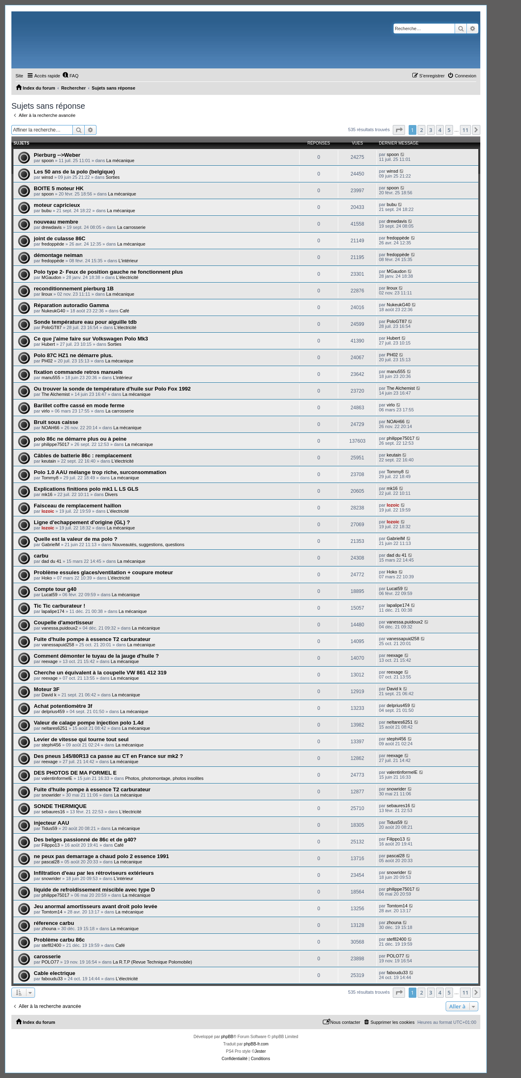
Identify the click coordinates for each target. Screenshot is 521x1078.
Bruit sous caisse (56, 422)
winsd (47, 177)
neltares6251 (55, 728)
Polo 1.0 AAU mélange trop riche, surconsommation (100, 472)
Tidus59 (49, 828)
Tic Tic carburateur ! (59, 606)
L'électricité (127, 277)
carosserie (47, 956)
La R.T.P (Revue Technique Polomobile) (152, 961)
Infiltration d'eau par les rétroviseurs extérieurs (94, 873)
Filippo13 (51, 845)
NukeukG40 (53, 310)
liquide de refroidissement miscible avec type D (94, 890)
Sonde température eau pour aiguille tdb (85, 322)
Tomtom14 (52, 911)
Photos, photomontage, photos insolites (164, 778)
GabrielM (51, 544)
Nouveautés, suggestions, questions (148, 544)
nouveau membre (56, 222)
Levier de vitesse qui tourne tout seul (81, 739)
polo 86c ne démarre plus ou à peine (80, 439)
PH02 (47, 360)
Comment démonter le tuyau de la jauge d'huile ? (96, 656)
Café (124, 310)
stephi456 (51, 744)
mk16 (47, 494)
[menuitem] (70, 76)
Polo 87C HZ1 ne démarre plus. (73, 355)
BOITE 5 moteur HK (58, 188)
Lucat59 (49, 594)
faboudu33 (52, 978)
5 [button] (449, 130)
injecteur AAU (51, 823)
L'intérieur (128, 260)
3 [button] (430, 130)
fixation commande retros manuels (78, 372)
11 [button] (465, 130)
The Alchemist (56, 394)
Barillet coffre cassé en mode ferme (79, 405)
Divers (111, 494)
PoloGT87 (52, 327)
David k (49, 694)
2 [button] (421, 130)
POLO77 (50, 961)
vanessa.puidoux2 (60, 628)
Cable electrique (54, 973)
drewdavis (52, 227)
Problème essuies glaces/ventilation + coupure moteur (103, 572)
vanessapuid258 (58, 644)
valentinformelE (57, 778)
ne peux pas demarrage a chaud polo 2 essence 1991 (101, 856)
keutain (49, 461)
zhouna (49, 928)
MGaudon (51, 277)
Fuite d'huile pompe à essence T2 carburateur (92, 639)
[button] (399, 130)
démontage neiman (58, 255)
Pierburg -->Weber (57, 155)
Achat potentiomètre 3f (63, 706)
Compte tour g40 (55, 589)
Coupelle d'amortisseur (63, 622)
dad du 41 (51, 561)
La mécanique (120, 160)
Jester (260, 1051)
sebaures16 (53, 811)
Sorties (113, 177)
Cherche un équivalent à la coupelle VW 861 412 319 (100, 673)
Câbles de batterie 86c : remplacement (82, 455)
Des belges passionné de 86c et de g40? (85, 839)
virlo (46, 410)
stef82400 (51, 945)
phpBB (227, 1036)
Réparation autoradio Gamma (71, 305)
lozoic (48, 511)
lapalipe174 (53, 611)
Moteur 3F (46, 689)
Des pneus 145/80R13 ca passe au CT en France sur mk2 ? (108, 756)
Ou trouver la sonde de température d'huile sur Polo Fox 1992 (112, 389)
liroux (47, 294)
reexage (50, 661)
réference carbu (54, 923)
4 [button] (439, 130)
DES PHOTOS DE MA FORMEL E (75, 773)
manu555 (51, 377)
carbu (41, 556)
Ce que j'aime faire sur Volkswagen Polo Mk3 (91, 339)
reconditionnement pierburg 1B (74, 288)
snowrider (51, 795)
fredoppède (53, 244)
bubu (46, 210)
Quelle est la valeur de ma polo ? (75, 539)
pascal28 (50, 861)
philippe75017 (56, 444)
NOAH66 (50, 427)
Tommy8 (50, 477)
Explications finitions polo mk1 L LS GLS (86, 489)
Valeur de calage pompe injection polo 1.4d (89, 723)
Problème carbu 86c (59, 940)
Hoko (47, 577)
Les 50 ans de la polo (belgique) (74, 172)
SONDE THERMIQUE (60, 806)
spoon (48, 160)
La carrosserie (131, 227)
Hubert (48, 344)
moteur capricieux (57, 205)
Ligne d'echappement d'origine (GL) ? (82, 522)
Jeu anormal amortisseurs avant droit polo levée (95, 906)
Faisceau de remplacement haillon (77, 506)
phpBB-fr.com (256, 1044)
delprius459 (53, 711)
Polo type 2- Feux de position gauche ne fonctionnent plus (108, 272)
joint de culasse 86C (59, 238)
